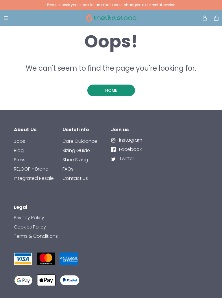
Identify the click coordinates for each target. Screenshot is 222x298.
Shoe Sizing (75, 159)
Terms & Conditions (36, 236)
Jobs (19, 141)
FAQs (67, 169)
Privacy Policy (29, 217)
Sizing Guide (76, 150)
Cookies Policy (30, 227)
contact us (75, 178)
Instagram (130, 140)
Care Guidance (79, 141)
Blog (19, 150)
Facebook (130, 149)
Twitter (126, 158)
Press (19, 159)
